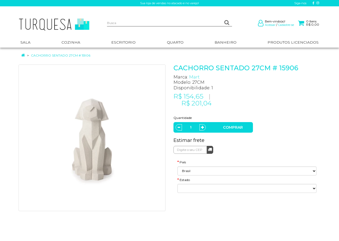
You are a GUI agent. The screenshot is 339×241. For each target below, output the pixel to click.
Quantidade (182, 118)
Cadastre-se (286, 25)
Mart (194, 77)
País (183, 162)
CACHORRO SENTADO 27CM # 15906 (60, 55)
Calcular (210, 149)
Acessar (270, 25)
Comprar (233, 127)
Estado (185, 180)
